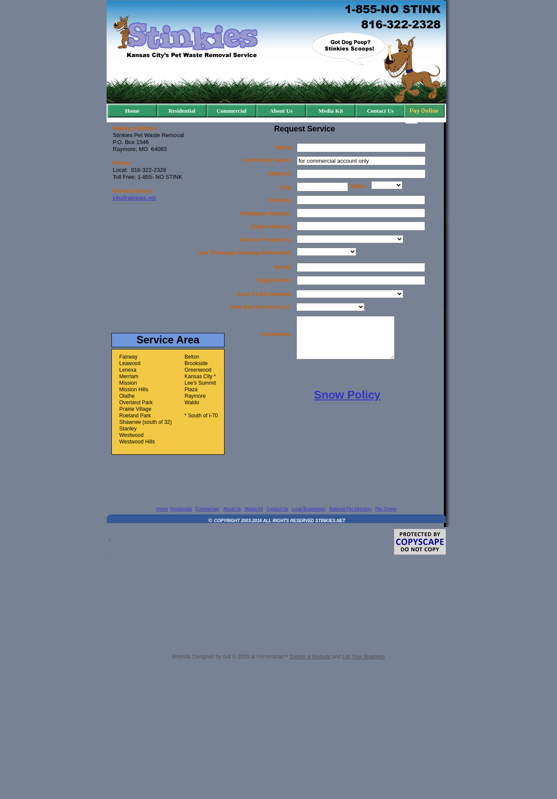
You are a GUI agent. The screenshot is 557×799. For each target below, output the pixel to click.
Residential (180, 509)
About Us (232, 509)
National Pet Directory (350, 509)
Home (162, 509)
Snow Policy (347, 394)
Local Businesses (308, 509)
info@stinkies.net (134, 198)
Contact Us (277, 509)
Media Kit (254, 509)
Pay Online (385, 509)
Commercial (206, 509)
